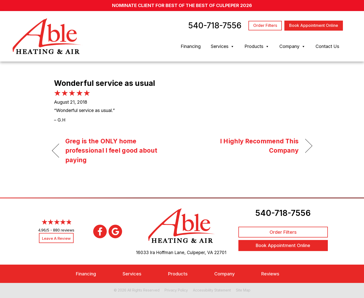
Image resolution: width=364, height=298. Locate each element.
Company (292, 46)
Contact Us (327, 46)
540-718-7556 (283, 213)
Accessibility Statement (212, 290)
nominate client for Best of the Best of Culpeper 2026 (182, 5)
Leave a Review (56, 238)
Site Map (243, 290)
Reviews (270, 273)
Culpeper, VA (200, 252)
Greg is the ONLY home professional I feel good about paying (111, 150)
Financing (191, 46)
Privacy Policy (176, 290)
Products (256, 46)
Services (222, 46)
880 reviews (63, 230)
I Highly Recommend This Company (244, 145)
